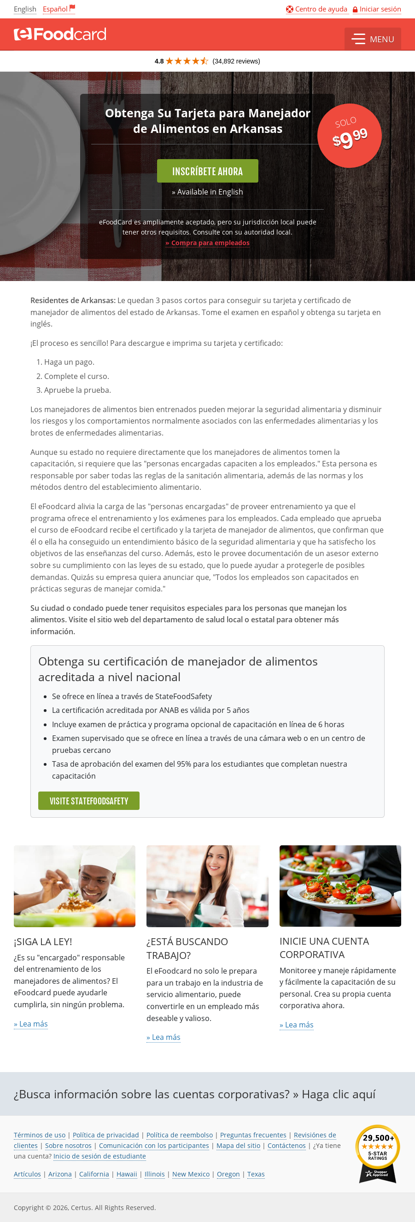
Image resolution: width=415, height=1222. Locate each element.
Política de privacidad (106, 1134)
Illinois (155, 1174)
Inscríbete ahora (207, 172)
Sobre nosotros (68, 1145)
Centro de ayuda (317, 8)
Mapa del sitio (238, 1145)
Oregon (228, 1174)
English (25, 8)
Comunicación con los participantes (154, 1145)
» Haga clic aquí (334, 1094)
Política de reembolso (179, 1134)
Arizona (60, 1174)
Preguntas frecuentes (253, 1134)
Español (55, 8)
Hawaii (127, 1174)
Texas (256, 1174)
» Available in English (207, 192)
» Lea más (31, 1024)
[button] (373, 39)
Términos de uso (39, 1134)
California (94, 1174)
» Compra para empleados (207, 242)
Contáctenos (287, 1145)
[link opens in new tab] (377, 1154)
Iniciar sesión (380, 8)
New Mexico (191, 1174)
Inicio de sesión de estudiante (99, 1156)
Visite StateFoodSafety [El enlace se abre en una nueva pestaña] (89, 801)
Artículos (27, 1174)
